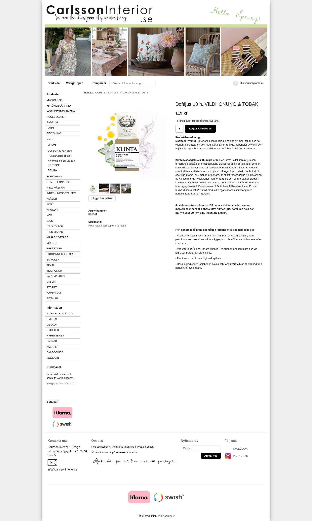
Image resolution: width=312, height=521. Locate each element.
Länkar (52, 341)
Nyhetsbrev (55, 335)
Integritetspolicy (60, 313)
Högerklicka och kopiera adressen (107, 225)
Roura (52, 170)
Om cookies (55, 352)
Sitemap (52, 298)
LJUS (63, 220)
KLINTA (64, 145)
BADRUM (52, 122)
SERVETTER (54, 248)
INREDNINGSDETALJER (61, 193)
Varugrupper (75, 83)
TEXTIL (63, 265)
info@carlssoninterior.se (60, 383)
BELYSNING (54, 133)
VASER (51, 281)
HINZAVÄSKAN (56, 187)
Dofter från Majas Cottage (61, 163)
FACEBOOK (240, 448)
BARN (50, 127)
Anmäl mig (210, 455)
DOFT (63, 138)
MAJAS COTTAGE (57, 237)
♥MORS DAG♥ (55, 100)
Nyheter (53, 330)
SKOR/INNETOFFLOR (60, 254)
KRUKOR (52, 209)
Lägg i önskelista (102, 198)
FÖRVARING (54, 176)
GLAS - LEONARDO (58, 182)
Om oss (52, 319)
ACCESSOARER (63, 116)
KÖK (49, 215)
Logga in (53, 357)
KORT (50, 204)
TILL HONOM (54, 270)
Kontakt (52, 346)
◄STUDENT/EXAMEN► (61, 111)
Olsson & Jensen (60, 150)
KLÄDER (63, 198)
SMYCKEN (63, 259)
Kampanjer (99, 83)
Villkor (52, 324)
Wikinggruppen (166, 515)
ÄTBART (63, 287)
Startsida (54, 83)
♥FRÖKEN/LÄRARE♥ (59, 105)
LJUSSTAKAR (55, 231)
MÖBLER (52, 242)
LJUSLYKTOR (55, 226)
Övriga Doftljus (60, 156)
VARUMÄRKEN (63, 276)
